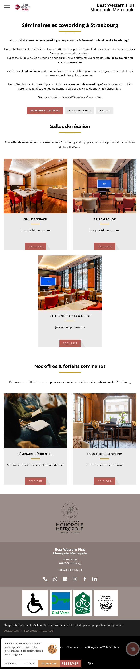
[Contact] (65, 579)
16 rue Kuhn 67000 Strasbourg (70, 561)
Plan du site (74, 647)
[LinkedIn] (94, 579)
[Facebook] (85, 579)
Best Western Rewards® (39, 630)
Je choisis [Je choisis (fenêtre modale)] (28, 663)
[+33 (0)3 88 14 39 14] (45, 579)
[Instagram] (75, 579)
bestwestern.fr (13, 630)
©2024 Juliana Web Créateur (102, 647)
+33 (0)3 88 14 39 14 (70, 569)
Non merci (10, 663)
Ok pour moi (48, 663)
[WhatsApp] (55, 579)
